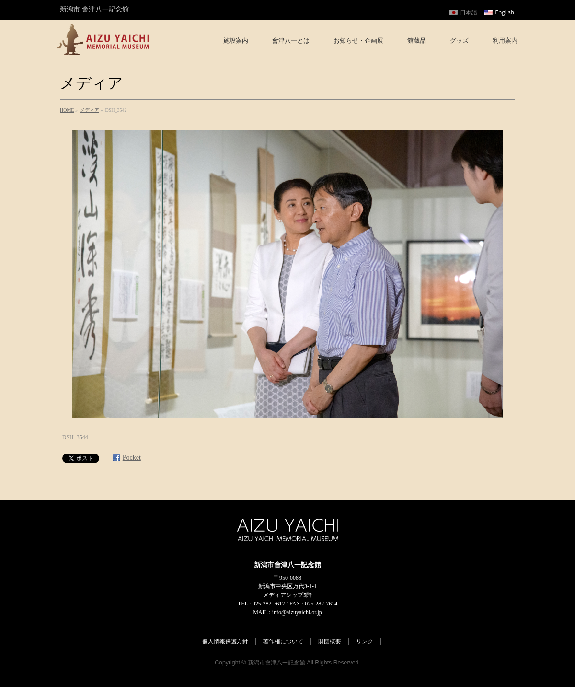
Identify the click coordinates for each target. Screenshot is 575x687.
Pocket (132, 457)
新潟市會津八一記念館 (276, 662)
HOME (67, 110)
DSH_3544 (75, 437)
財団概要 (329, 641)
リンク (364, 641)
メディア (89, 110)
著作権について (283, 641)
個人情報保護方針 (225, 641)
